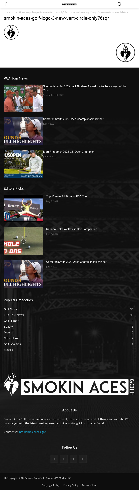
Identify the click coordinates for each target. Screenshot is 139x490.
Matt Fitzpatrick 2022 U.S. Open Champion (68, 151)
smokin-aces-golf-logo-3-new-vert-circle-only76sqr (41, 12)
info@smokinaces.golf (32, 432)
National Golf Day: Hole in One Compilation (71, 229)
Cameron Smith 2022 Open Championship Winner (73, 119)
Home (7, 12)
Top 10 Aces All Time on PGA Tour (67, 196)
